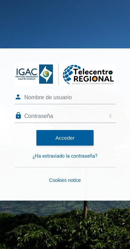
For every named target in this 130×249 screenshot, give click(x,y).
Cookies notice (65, 180)
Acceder (65, 138)
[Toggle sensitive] (110, 116)
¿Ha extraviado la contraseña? (65, 156)
